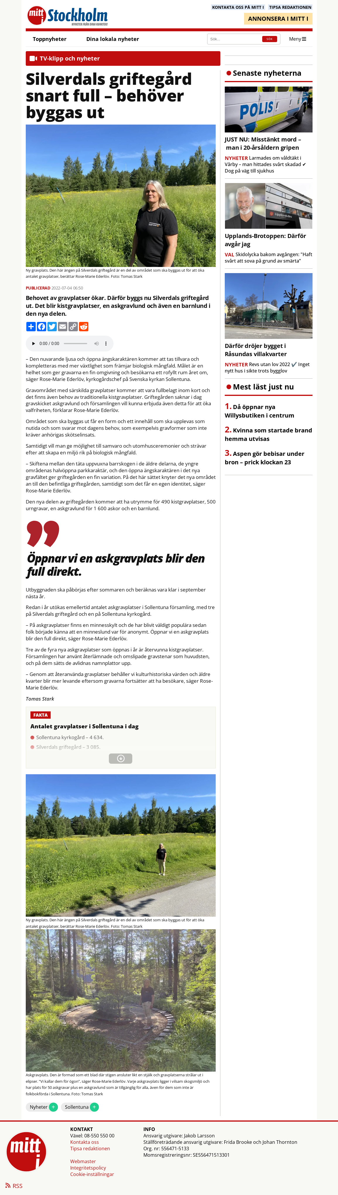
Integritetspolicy (88, 1168)
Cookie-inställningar (92, 1174)
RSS (13, 1186)
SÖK (270, 39)
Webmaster (83, 1161)
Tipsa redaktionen (90, 1148)
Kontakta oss (84, 1142)
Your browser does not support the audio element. (70, 343)
